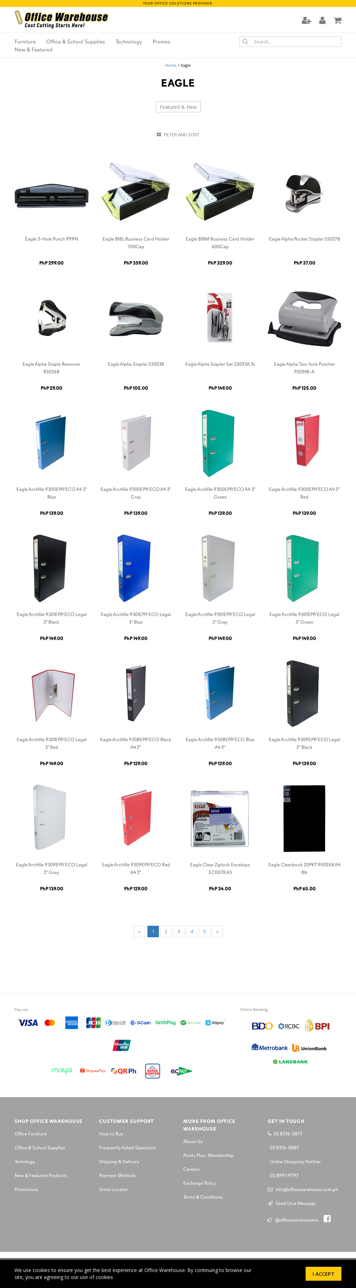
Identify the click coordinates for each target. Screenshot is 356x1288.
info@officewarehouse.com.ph (303, 1189)
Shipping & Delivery (119, 1162)
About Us (193, 1141)
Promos (161, 42)
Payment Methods (117, 1175)
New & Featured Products (41, 1175)
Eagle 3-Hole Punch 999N (51, 239)
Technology (128, 42)
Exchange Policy (199, 1183)
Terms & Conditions (203, 1197)
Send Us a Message (292, 1203)
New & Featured (33, 50)
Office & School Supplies (75, 42)
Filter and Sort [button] (178, 134)
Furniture (25, 42)
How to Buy (111, 1134)
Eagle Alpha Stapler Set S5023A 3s (220, 364)
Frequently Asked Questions (127, 1148)
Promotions (26, 1189)
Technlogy (25, 1162)
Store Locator (113, 1189)
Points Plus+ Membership (208, 1155)
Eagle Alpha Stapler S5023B (136, 364)
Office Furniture (31, 1134)
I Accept (323, 1273)
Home (171, 65)
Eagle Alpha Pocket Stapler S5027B (304, 239)
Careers (191, 1169)
